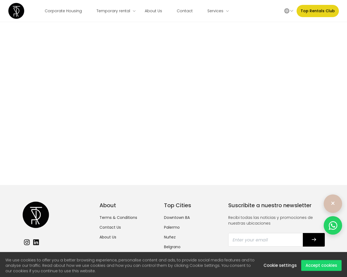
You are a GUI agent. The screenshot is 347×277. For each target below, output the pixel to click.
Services (215, 11)
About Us (153, 11)
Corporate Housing (63, 11)
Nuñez (170, 237)
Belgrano (172, 247)
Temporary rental (113, 11)
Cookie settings (280, 267)
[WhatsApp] (333, 225)
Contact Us (110, 227)
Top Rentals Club (318, 11)
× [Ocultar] (332, 203)
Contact (185, 11)
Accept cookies (321, 267)
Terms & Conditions (118, 217)
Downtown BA (177, 217)
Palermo (172, 227)
